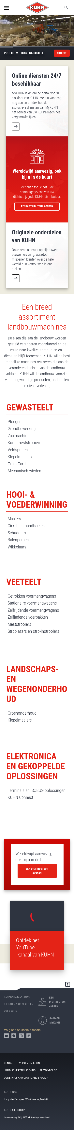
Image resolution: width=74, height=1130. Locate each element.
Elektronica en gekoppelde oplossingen (35, 766)
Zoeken (63, 7)
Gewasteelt (29, 407)
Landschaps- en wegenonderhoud (36, 684)
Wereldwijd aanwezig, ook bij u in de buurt (33, 856)
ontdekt (62, 53)
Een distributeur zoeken (37, 870)
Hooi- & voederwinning (36, 500)
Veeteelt (23, 582)
